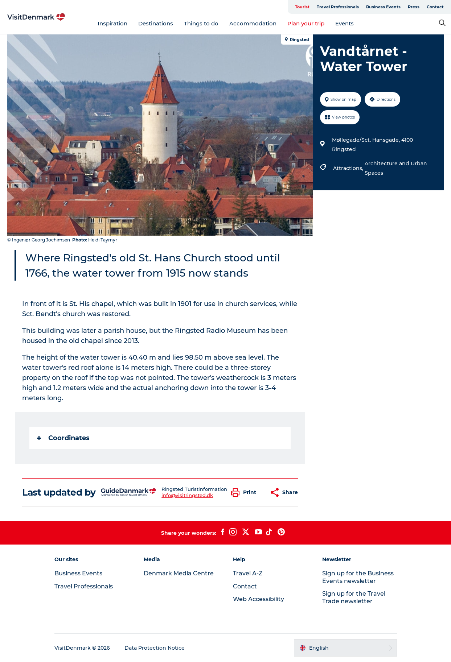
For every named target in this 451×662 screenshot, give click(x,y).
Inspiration (112, 23)
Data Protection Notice (154, 648)
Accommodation (252, 23)
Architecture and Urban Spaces (396, 168)
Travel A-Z (248, 573)
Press (413, 6)
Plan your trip (305, 23)
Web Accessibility (258, 599)
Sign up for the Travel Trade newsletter (353, 597)
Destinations (155, 23)
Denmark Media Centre (179, 573)
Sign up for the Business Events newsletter (358, 577)
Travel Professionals (338, 6)
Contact (435, 6)
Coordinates (63, 438)
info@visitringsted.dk (187, 495)
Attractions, (349, 168)
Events (344, 23)
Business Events (383, 6)
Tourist (302, 6)
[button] (245, 492)
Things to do (201, 23)
